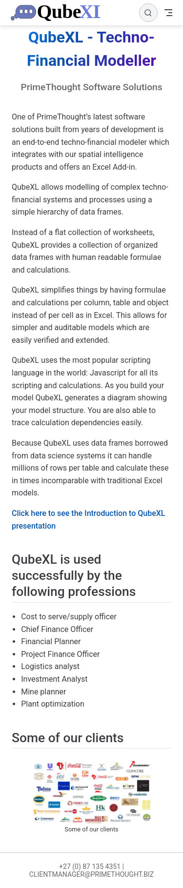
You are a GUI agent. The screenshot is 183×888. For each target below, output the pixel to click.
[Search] (148, 12)
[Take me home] (58, 12)
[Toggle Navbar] (168, 12)
